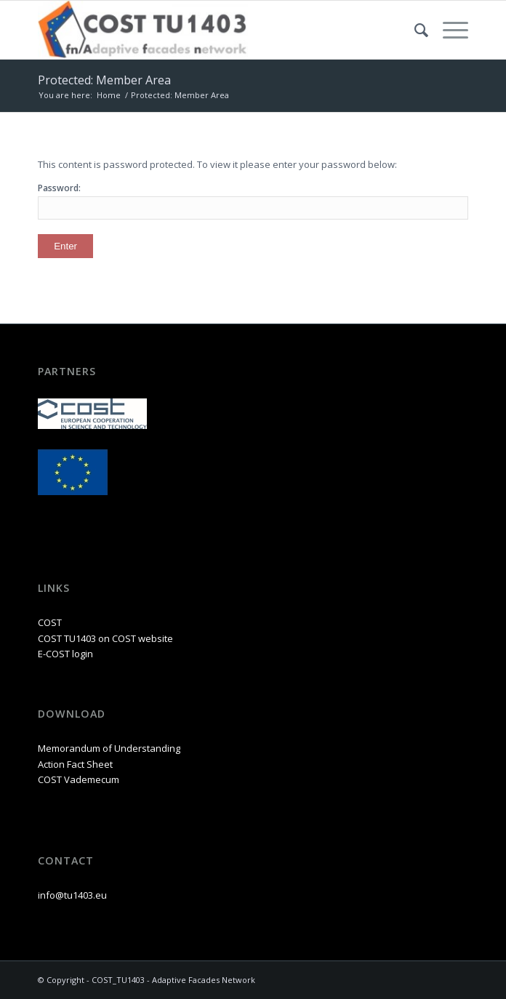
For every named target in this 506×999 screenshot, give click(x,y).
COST (50, 622)
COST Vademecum (78, 779)
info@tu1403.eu (72, 895)
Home (109, 94)
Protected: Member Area (104, 80)
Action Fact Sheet (75, 764)
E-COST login (65, 653)
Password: (253, 200)
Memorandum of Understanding (109, 748)
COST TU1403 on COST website (105, 638)
